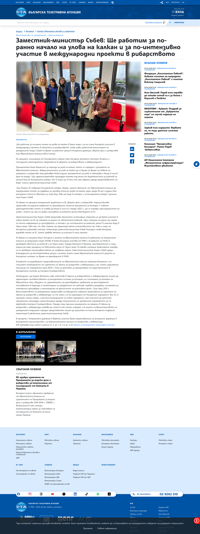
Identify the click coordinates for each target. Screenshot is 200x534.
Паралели (48, 444)
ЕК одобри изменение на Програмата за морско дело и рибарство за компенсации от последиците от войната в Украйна (34, 383)
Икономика (48, 2)
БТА (167, 2)
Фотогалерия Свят (52, 474)
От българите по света (26, 471)
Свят (28, 2)
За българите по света (25, 474)
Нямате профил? (177, 15)
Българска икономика (110, 444)
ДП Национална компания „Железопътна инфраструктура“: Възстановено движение (164, 163)
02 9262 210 (169, 494)
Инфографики (102, 2)
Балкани (37, 2)
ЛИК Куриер (135, 450)
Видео (90, 2)
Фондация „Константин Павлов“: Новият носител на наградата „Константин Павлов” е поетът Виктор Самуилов (164, 77)
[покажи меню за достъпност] (197, 520)
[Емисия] (170, 22)
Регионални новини (24, 444)
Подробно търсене (153, 22)
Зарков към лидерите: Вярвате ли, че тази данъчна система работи (162, 130)
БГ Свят (73, 2)
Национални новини (24, 440)
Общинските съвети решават (24, 448)
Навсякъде (179, 23)
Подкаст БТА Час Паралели (84, 474)
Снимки (82, 2)
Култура (133, 440)
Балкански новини (80, 440)
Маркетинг (163, 511)
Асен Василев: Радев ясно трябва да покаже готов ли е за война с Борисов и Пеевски (163, 95)
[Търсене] (164, 22)
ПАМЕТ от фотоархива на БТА (57, 484)
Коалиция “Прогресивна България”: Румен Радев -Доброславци (158, 146)
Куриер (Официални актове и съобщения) (56, 31)
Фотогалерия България (54, 471)
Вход (179, 12)
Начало (19, 31)
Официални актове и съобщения (160, 69)
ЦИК (17, 458)
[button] (112, 2)
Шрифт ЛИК (164, 507)
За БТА (132, 507)
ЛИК (57, 2)
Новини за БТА (136, 514)
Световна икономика (110, 440)
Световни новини (52, 440)
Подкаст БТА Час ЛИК (82, 477)
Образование (135, 447)
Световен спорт (166, 440)
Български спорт (166, 444)
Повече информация (107, 528)
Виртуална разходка (138, 511)
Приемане (88, 528)
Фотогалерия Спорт (53, 481)
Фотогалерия (25, 337)
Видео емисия (78, 471)
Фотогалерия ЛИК (52, 477)
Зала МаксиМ (164, 514)
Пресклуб (175, 2)
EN (183, 2)
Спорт (64, 2)
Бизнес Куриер (107, 447)
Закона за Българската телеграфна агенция (94, 324)
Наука (132, 444)
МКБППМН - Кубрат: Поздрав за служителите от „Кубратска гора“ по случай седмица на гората (162, 113)
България (20, 2)
